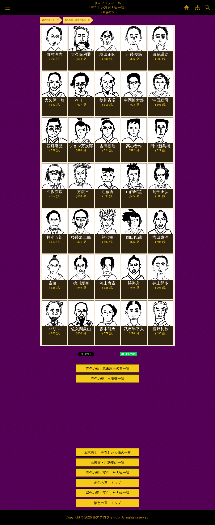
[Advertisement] (107, 415)
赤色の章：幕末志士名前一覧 (107, 368)
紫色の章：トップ (107, 503)
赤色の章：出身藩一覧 (107, 378)
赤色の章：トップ (107, 483)
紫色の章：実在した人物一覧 (107, 493)
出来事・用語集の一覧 (107, 462)
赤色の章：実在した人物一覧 (107, 472)
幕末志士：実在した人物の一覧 (107, 452)
